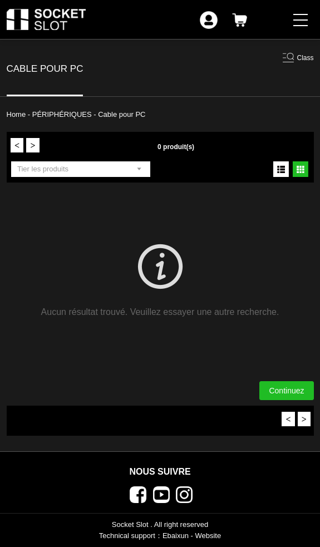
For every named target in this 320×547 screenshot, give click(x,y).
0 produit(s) (175, 147)
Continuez (286, 390)
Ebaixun (176, 535)
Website (208, 535)
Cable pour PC (121, 114)
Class (305, 58)
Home (17, 114)
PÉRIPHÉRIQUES (63, 114)
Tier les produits (42, 169)
